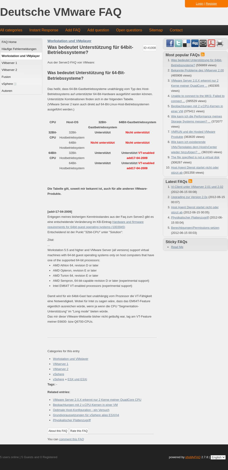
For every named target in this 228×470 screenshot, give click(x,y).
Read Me (177, 247)
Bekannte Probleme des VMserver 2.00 (197, 70)
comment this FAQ (71, 439)
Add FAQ (72, 30)
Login (199, 3)
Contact (176, 30)
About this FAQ (58, 431)
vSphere (9, 84)
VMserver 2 (9, 70)
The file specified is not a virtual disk (195, 157)
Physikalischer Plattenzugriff (72, 420)
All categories (11, 30)
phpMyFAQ (193, 457)
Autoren (7, 91)
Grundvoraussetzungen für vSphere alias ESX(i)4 (86, 415)
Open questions (129, 30)
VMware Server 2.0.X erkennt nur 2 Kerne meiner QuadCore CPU (97, 399)
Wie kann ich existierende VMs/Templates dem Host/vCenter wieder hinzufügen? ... (194, 147)
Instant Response (43, 30)
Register (211, 3)
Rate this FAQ (79, 431)
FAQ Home (9, 42)
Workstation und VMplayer (21, 56)
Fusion (6, 77)
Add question (98, 30)
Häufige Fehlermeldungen (19, 49)
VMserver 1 (9, 63)
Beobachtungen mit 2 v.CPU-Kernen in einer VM (85, 405)
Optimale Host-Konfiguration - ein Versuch (81, 410)
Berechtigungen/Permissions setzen (195, 227)
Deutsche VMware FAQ (61, 12)
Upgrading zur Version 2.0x (189, 197)
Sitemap (156, 30)
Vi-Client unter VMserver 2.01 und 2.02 (197, 187)
